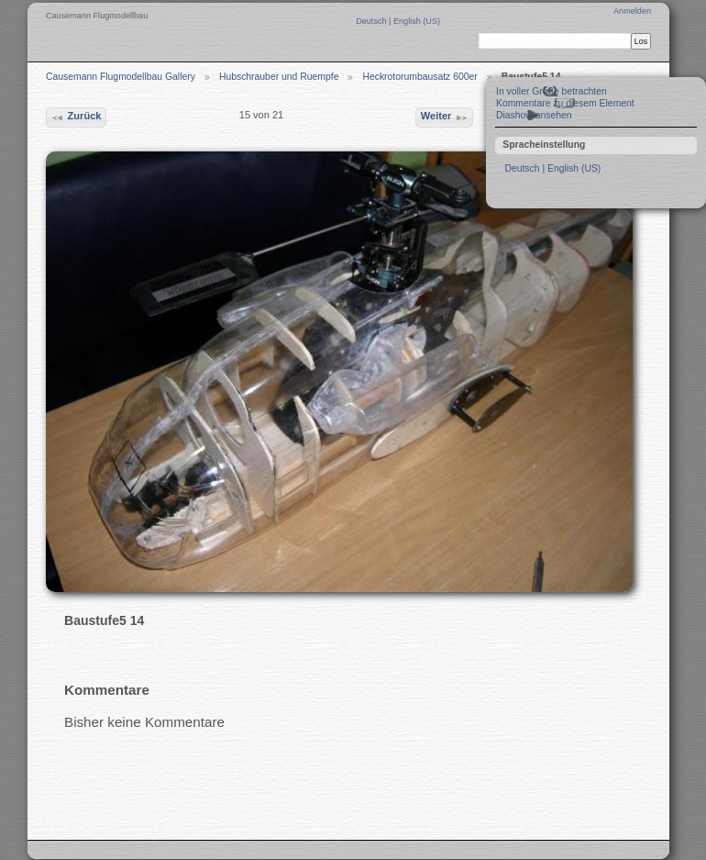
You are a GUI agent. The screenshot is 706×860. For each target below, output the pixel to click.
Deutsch (372, 21)
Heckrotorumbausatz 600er (419, 77)
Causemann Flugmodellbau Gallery (120, 77)
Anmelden (632, 11)
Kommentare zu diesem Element (565, 103)
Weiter (445, 117)
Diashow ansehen (534, 115)
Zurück (75, 117)
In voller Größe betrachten (551, 91)
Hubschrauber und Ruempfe (279, 77)
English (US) (416, 21)
